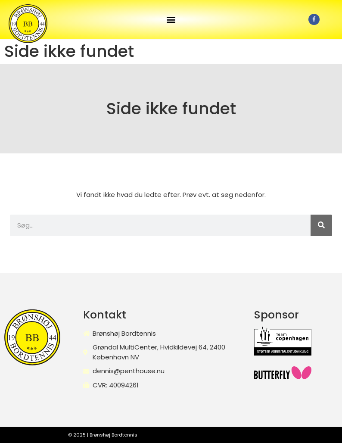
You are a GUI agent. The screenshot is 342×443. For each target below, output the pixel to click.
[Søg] (321, 225)
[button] (171, 19)
